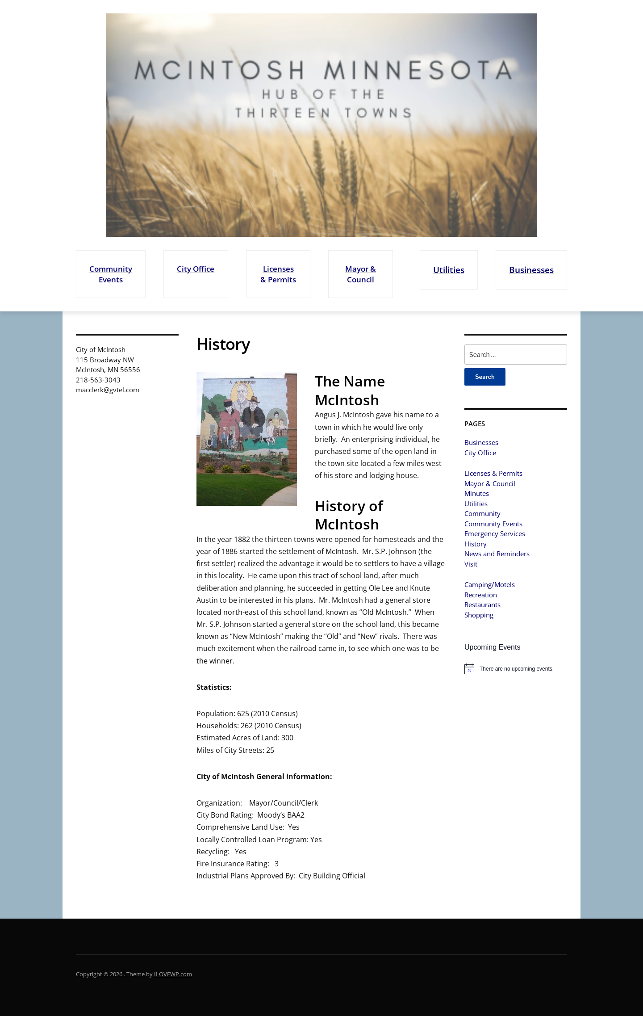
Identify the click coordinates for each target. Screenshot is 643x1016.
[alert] (515, 668)
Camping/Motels (489, 584)
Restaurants (482, 604)
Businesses (531, 269)
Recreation (480, 594)
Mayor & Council (360, 274)
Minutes (476, 493)
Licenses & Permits (278, 274)
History (475, 543)
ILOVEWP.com (173, 974)
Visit (470, 563)
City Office (195, 269)
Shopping (478, 614)
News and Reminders (497, 553)
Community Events (110, 274)
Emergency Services (494, 533)
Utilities (448, 269)
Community (482, 513)
